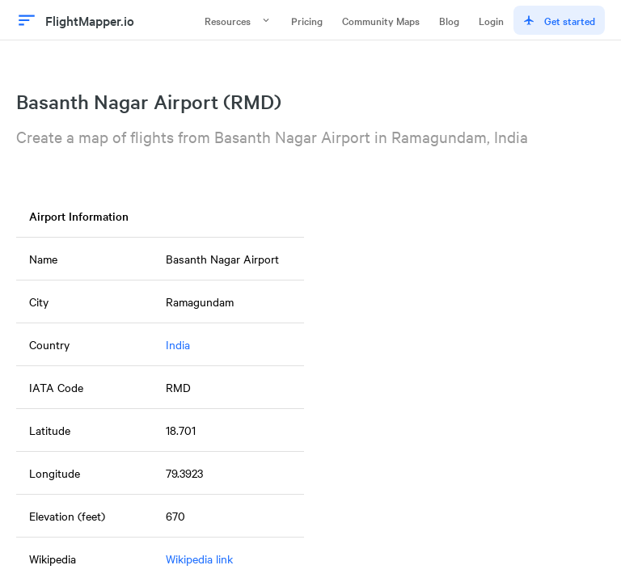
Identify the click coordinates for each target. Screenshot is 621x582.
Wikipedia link (199, 558)
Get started (559, 20)
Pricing (307, 20)
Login (491, 20)
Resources (238, 20)
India (178, 344)
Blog (449, 20)
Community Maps (381, 20)
